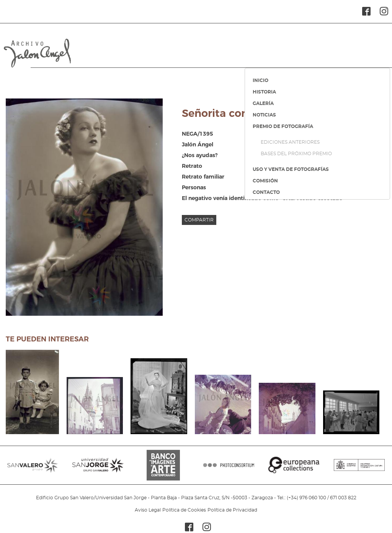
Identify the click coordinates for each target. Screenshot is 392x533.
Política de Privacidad (232, 510)
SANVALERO (32, 469)
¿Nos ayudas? (199, 155)
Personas (194, 187)
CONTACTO (266, 192)
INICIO (260, 80)
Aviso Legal (148, 510)
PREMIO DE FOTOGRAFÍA (283, 126)
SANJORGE (97, 469)
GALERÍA (263, 103)
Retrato (192, 165)
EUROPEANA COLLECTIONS (293, 469)
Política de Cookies (184, 510)
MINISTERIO (359, 469)
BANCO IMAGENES (163, 469)
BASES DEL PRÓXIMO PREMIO (296, 153)
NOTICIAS (264, 115)
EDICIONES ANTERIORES (290, 142)
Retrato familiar (203, 176)
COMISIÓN (265, 181)
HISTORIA (264, 92)
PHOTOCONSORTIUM (228, 469)
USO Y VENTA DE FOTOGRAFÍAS (291, 169)
